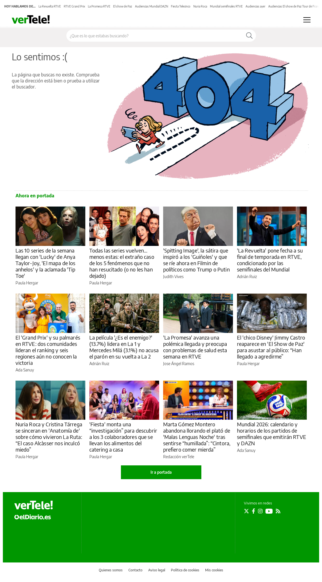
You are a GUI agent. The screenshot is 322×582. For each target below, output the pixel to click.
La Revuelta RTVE (49, 6)
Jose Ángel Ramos (178, 363)
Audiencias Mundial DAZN (151, 6)
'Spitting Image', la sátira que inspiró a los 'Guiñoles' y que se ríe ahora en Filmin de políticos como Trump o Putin (196, 260)
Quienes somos (111, 570)
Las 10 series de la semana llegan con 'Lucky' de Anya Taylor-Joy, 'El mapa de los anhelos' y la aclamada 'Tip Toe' (46, 263)
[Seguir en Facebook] (253, 511)
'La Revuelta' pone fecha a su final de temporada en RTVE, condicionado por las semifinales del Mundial (270, 260)
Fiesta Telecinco (180, 6)
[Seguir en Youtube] (269, 511)
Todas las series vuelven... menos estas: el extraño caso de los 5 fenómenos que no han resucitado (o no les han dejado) (121, 263)
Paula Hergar (27, 282)
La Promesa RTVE (99, 6)
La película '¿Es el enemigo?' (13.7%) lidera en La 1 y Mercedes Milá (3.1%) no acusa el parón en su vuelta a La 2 (124, 347)
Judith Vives (173, 276)
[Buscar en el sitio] (154, 36)
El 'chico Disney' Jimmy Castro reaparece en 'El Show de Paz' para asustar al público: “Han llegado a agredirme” (271, 347)
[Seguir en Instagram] (260, 511)
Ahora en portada (35, 196)
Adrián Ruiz (247, 276)
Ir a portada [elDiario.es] (161, 472)
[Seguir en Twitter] (246, 511)
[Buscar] (249, 36)
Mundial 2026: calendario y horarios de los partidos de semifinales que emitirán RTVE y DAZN (271, 433)
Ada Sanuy (25, 369)
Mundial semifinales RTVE (226, 6)
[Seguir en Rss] (278, 511)
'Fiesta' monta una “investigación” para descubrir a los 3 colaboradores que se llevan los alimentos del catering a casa (123, 437)
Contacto (135, 570)
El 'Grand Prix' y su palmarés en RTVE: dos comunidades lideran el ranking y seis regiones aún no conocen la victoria (48, 350)
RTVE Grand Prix (74, 6)
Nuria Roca (200, 6)
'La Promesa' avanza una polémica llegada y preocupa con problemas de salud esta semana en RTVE (195, 347)
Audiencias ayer (255, 6)
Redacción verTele (178, 456)
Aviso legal (156, 570)
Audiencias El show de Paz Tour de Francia (295, 6)
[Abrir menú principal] (307, 19)
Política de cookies (185, 570)
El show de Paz (122, 6)
